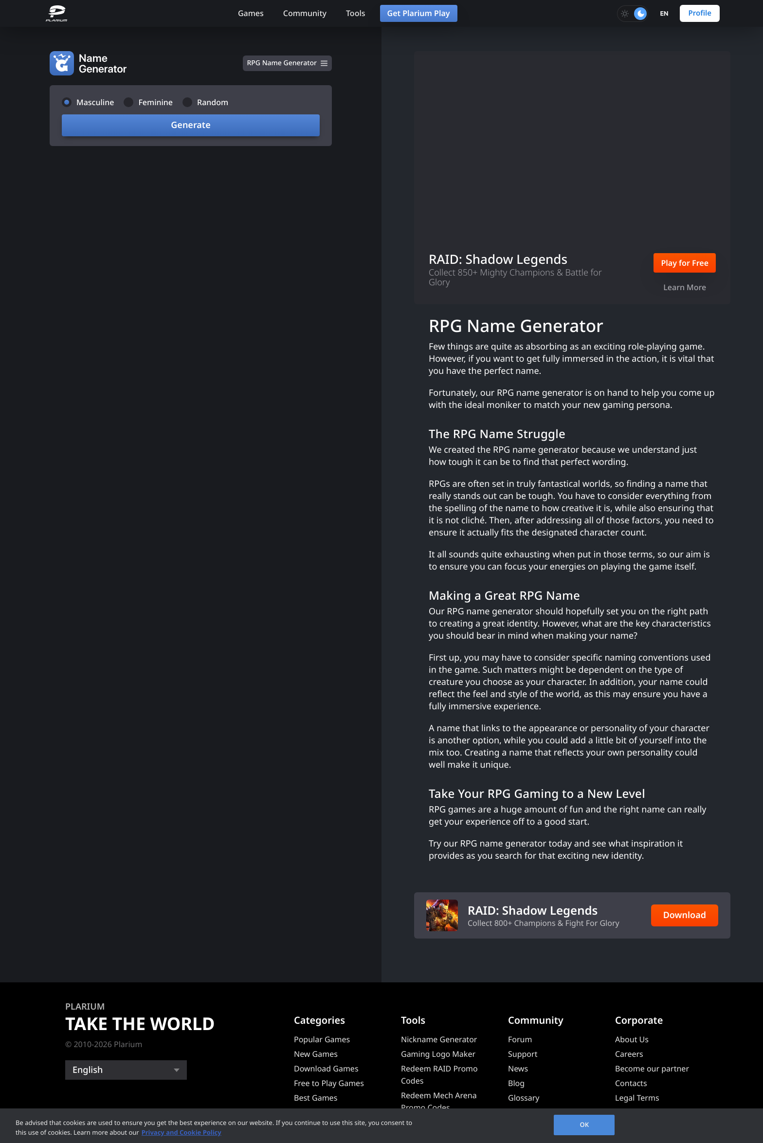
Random (212, 102)
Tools (355, 13)
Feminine (155, 102)
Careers (629, 1054)
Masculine (95, 102)
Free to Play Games (329, 1083)
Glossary (524, 1097)
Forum (520, 1039)
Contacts (631, 1083)
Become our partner (652, 1068)
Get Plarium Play (418, 13)
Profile (699, 13)
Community (305, 13)
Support (522, 1054)
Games (251, 13)
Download (684, 915)
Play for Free (684, 263)
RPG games (452, 809)
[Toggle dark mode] (632, 13)
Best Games (315, 1097)
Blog (516, 1083)
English (88, 1070)
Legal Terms (637, 1097)
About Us (632, 1039)
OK (584, 1124)
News (518, 1068)
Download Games (326, 1068)
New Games (316, 1054)
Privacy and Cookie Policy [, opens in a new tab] (181, 1132)
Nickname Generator (439, 1039)
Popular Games (322, 1039)
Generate (190, 125)
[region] (381, 1125)
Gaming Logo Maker (438, 1054)
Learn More (684, 287)
